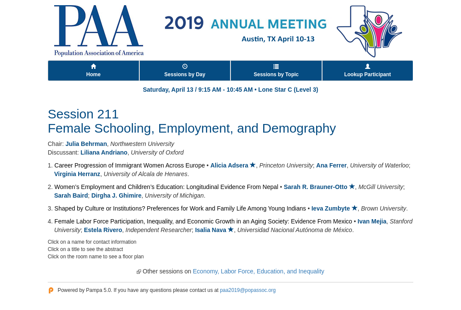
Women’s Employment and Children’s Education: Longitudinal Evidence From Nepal (167, 186)
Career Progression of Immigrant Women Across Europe (130, 165)
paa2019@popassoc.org (248, 290)
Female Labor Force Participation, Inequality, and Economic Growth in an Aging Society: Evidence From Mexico (203, 221)
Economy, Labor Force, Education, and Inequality (259, 271)
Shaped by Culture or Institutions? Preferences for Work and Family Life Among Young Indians (180, 208)
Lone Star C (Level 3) (288, 89)
